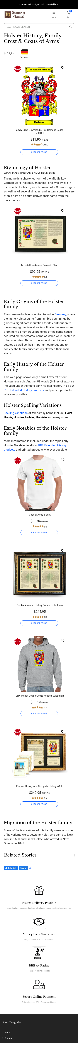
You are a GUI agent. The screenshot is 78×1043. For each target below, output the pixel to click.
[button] (40, 853)
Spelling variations (16, 413)
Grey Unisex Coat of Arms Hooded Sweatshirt (40, 695)
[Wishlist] (63, 67)
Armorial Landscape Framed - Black (40, 265)
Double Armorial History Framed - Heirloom (40, 605)
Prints (7, 1032)
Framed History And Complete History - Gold (39, 786)
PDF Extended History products (24, 390)
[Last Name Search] (39, 26)
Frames (8, 1038)
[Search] (70, 27)
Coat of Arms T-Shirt (40, 514)
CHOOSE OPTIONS (39, 152)
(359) (45, 144)
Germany (60, 314)
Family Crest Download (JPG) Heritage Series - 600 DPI (39, 131)
